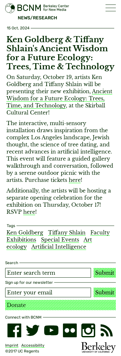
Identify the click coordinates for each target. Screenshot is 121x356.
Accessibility (33, 345)
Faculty (100, 232)
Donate (16, 305)
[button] (111, 8)
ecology (16, 246)
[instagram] (88, 330)
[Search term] (48, 273)
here (75, 180)
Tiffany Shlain (67, 232)
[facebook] (14, 330)
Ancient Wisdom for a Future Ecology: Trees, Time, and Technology (59, 98)
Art (88, 239)
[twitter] (33, 330)
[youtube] (51, 330)
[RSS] (106, 330)
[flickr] (70, 330)
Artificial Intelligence (58, 246)
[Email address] (48, 292)
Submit (104, 273)
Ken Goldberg (24, 232)
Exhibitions (21, 239)
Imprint (11, 345)
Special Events (60, 239)
